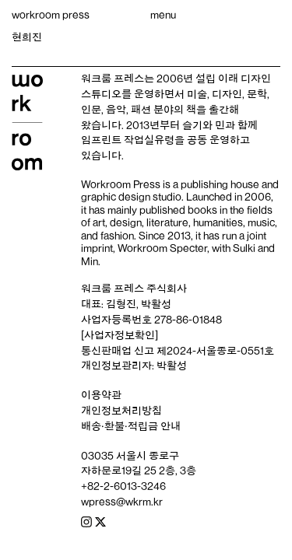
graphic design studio (131, 196)
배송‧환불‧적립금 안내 (131, 426)
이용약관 (101, 395)
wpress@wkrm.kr (122, 501)
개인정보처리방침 (121, 410)
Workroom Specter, (163, 248)
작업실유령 (149, 140)
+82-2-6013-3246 (123, 486)
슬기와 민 (203, 125)
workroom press (51, 14)
